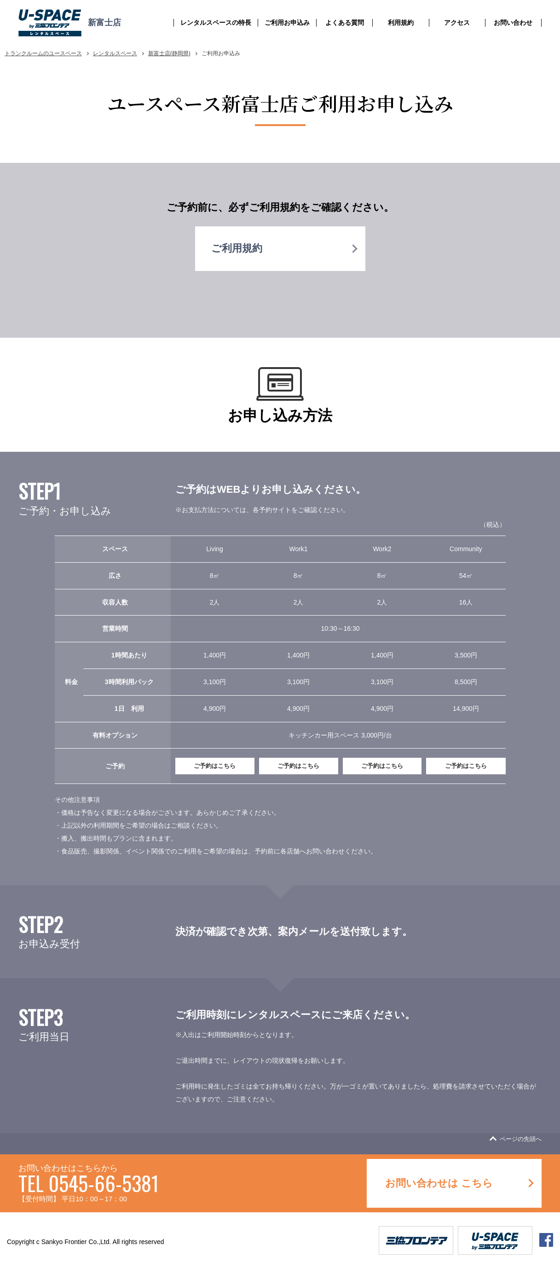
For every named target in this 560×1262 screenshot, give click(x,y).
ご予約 (215, 765)
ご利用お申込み (287, 22)
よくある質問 (344, 22)
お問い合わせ (513, 22)
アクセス (457, 22)
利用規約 (401, 22)
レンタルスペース (115, 53)
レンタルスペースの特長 (215, 22)
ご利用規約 (236, 248)
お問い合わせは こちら (439, 1183)
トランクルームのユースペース (43, 53)
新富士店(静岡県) (169, 53)
